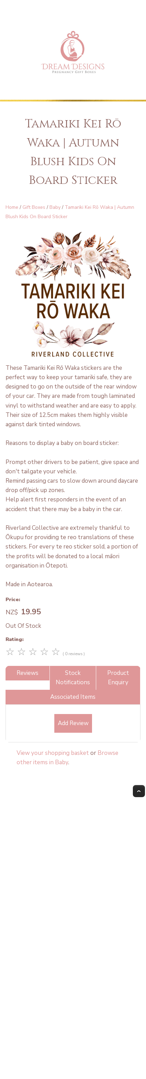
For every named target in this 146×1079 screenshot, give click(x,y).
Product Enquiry (118, 677)
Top (139, 791)
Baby (55, 207)
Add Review (73, 723)
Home (12, 207)
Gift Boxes (33, 207)
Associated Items (72, 697)
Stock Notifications (73, 677)
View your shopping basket (53, 753)
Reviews (27, 673)
